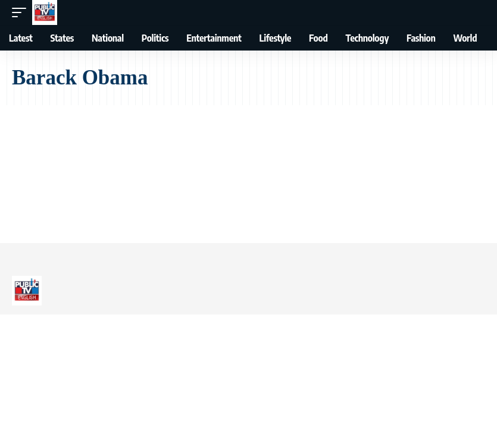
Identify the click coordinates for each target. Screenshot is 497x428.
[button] (22, 12)
